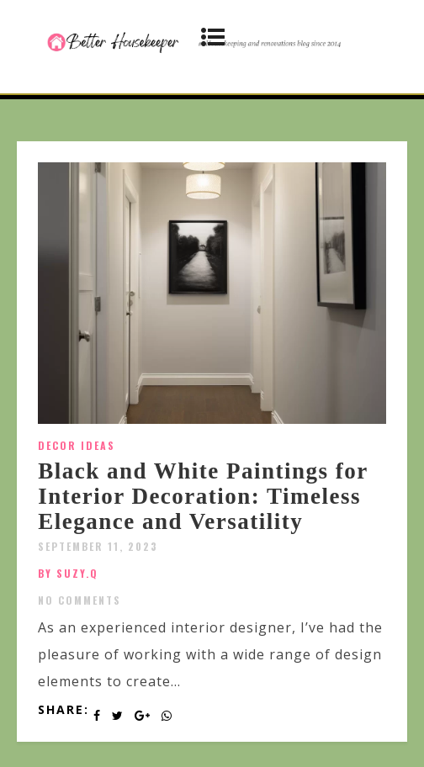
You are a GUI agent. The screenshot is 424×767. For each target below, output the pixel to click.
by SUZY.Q (68, 573)
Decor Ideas (76, 445)
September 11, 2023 (98, 546)
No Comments (79, 600)
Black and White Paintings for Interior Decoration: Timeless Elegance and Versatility (203, 495)
